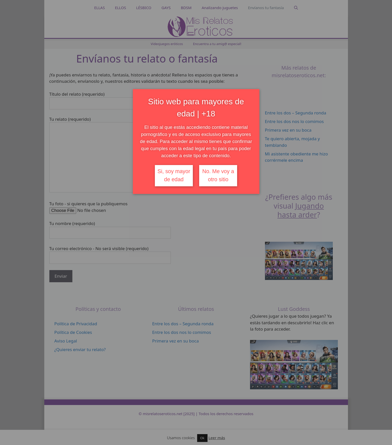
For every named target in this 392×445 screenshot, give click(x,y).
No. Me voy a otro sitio (218, 175)
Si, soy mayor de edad (173, 175)
